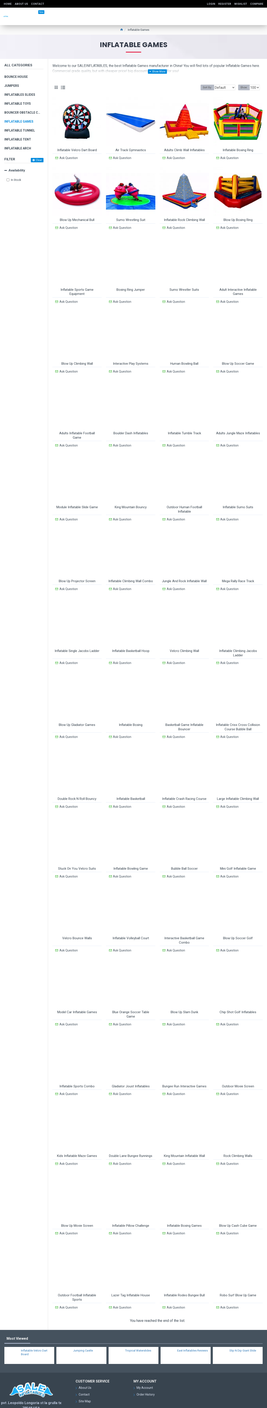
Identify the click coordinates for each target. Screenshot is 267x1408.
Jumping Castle (83, 1326)
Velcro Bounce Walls (77, 922)
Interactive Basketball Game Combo (184, 924)
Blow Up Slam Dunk (184, 995)
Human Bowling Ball (184, 359)
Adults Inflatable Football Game (77, 430)
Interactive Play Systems (130, 359)
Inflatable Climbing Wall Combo (130, 573)
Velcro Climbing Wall (184, 641)
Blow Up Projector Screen (77, 573)
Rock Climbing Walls (238, 1136)
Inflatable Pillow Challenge (130, 1204)
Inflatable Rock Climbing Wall (184, 218)
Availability (17, 170)
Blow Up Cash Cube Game (238, 1204)
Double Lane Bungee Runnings (130, 1136)
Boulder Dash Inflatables (130, 427)
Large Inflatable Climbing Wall (238, 786)
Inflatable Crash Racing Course (184, 786)
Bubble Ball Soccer (184, 854)
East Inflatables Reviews (192, 1326)
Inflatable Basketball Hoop (130, 641)
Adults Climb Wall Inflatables (184, 150)
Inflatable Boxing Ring (238, 150)
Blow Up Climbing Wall (77, 359)
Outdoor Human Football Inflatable (184, 502)
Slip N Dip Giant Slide (242, 1326)
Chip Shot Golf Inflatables (238, 995)
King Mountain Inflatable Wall (184, 1136)
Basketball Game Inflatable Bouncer (184, 715)
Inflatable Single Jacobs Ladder (77, 641)
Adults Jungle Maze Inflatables (238, 427)
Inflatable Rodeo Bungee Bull (184, 1272)
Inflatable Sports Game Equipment (77, 289)
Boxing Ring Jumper (130, 287)
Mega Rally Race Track (238, 573)
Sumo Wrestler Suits (184, 287)
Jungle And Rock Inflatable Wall (184, 573)
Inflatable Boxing (130, 713)
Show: (245, 87)
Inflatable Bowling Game (130, 854)
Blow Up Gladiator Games (77, 713)
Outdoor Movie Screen (238, 1067)
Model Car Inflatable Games (77, 995)
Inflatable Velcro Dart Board (77, 150)
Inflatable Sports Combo (77, 1067)
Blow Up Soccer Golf (238, 922)
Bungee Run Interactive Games (184, 1067)
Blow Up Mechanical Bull (77, 218)
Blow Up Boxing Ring (238, 218)
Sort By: (204, 87)
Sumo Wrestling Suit (130, 218)
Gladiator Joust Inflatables (131, 1067)
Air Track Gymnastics (130, 150)
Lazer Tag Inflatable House (130, 1272)
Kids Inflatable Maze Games (77, 1136)
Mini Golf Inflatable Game (238, 854)
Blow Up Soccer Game (238, 359)
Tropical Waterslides (138, 1326)
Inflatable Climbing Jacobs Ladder (238, 643)
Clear (39, 160)
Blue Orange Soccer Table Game (130, 997)
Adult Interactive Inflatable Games (238, 289)
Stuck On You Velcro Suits (77, 854)
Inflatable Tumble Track (184, 427)
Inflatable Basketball (130, 786)
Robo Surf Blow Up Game (238, 1272)
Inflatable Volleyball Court (131, 922)
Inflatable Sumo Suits (238, 500)
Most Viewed (17, 1314)
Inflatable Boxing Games (184, 1204)
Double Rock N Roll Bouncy (77, 786)
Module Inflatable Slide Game (77, 500)
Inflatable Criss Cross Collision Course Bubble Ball (238, 715)
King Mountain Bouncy (131, 500)
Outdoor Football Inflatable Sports (77, 1274)
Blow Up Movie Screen (77, 1204)
